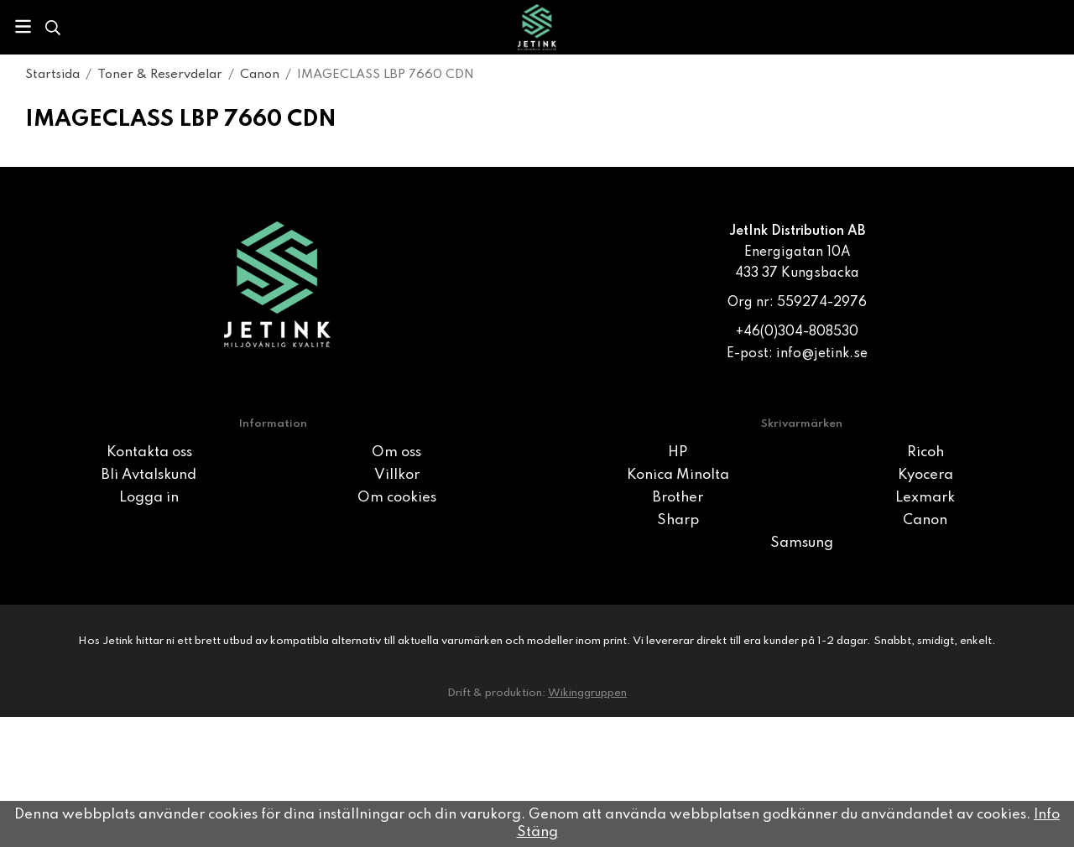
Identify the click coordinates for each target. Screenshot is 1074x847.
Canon (925, 520)
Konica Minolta (678, 475)
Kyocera (925, 475)
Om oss (396, 452)
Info (1047, 815)
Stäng (537, 832)
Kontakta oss (149, 452)
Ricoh (925, 452)
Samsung (801, 543)
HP (677, 452)
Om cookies (396, 498)
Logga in (149, 498)
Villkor (397, 475)
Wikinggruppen (587, 693)
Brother (678, 498)
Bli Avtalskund (149, 475)
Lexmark (925, 498)
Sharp (678, 520)
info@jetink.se (822, 354)
